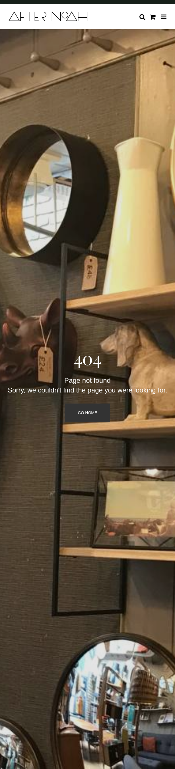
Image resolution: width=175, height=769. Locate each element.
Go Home (87, 412)
